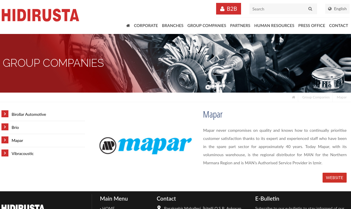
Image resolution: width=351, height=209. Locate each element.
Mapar (342, 97)
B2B (232, 8)
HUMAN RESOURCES (274, 25)
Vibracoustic (23, 153)
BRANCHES (172, 25)
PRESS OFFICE (311, 25)
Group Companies (316, 97)
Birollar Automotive (29, 114)
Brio (15, 127)
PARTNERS (240, 25)
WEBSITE (334, 177)
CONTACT (338, 25)
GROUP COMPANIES (206, 25)
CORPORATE (146, 25)
